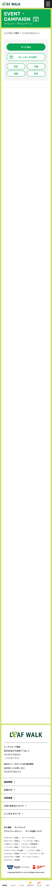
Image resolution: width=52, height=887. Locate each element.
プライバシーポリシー (13, 831)
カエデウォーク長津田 (12, 860)
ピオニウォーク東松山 (12, 841)
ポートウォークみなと (31, 857)
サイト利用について (33, 831)
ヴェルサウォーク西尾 (12, 857)
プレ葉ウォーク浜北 (11, 844)
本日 (16, 66)
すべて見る (26, 47)
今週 (36, 66)
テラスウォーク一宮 (36, 853)
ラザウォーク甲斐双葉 (29, 844)
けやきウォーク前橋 (11, 838)
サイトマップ (19, 827)
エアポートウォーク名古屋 (13, 850)
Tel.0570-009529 (12, 754)
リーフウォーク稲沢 (33, 850)
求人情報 (7, 827)
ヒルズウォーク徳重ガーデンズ (15, 853)
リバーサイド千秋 (27, 838)
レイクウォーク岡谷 (11, 847)
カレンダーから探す (27, 57)
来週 (16, 73)
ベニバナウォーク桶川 (31, 841)
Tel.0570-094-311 (12, 771)
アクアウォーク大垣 (28, 847)
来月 (36, 73)
